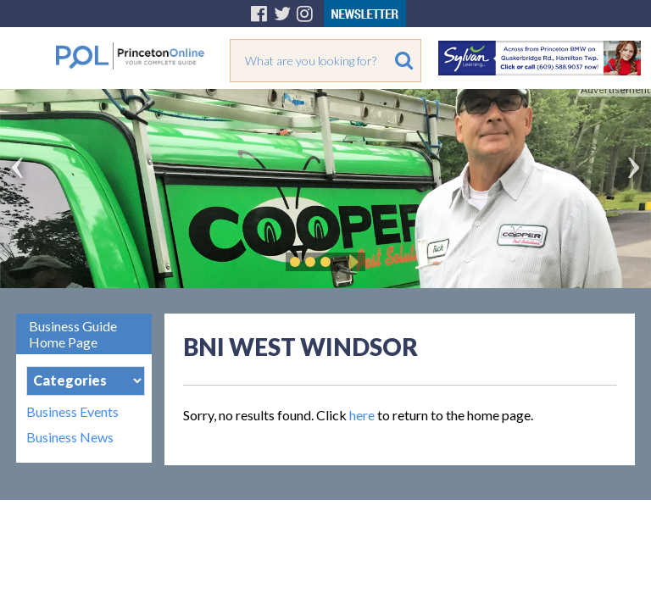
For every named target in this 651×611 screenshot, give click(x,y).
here (362, 415)
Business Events (72, 411)
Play (351, 261)
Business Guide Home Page (73, 334)
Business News (70, 437)
